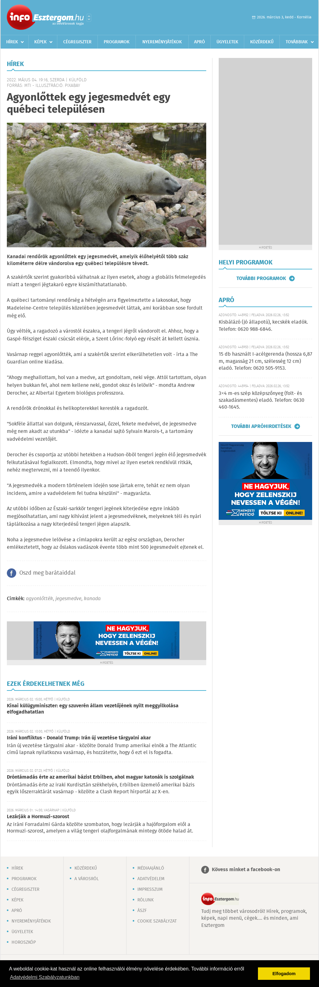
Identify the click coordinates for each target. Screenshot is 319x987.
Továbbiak (297, 42)
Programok (117, 42)
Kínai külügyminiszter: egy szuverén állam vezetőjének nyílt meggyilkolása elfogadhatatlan (93, 709)
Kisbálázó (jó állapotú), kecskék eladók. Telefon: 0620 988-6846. (263, 325)
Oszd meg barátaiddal (47, 573)
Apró (199, 42)
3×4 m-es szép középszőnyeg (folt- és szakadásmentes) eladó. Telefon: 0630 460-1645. (261, 400)
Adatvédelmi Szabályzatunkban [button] (44, 977)
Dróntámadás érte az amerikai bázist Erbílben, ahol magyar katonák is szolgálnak (100, 777)
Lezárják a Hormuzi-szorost (38, 817)
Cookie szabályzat (157, 921)
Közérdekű (262, 42)
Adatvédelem (150, 878)
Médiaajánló (150, 868)
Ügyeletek (227, 42)
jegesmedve (68, 599)
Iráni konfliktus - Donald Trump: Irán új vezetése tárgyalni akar (79, 738)
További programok (261, 278)
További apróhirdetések (261, 426)
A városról (86, 878)
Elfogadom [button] (284, 973)
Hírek (12, 42)
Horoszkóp (24, 942)
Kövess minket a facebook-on (246, 870)
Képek (40, 42)
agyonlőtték (39, 599)
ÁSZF (142, 910)
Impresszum (150, 889)
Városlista (89, 18)
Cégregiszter (77, 42)
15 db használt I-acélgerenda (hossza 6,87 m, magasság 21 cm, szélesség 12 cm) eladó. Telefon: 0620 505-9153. (265, 361)
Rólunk (145, 900)
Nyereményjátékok (162, 42)
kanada (92, 599)
